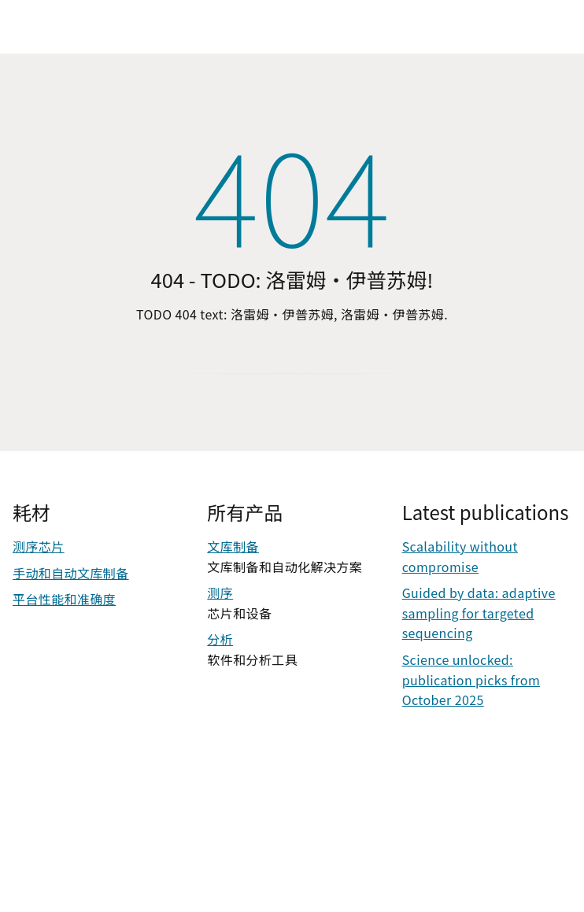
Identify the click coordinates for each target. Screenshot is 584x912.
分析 (220, 639)
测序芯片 (39, 546)
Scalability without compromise (460, 556)
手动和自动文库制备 (71, 572)
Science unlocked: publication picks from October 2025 (471, 679)
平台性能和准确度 (64, 598)
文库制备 (233, 546)
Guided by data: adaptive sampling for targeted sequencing (479, 612)
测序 (220, 592)
